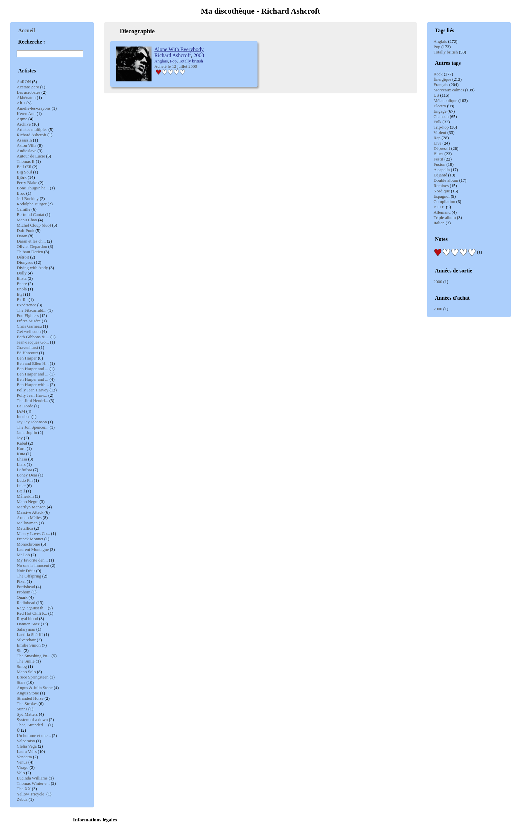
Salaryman (26, 629)
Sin (19, 650)
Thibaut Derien (30, 251)
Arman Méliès (29, 517)
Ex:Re (22, 299)
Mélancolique (445, 100)
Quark (22, 597)
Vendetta (24, 756)
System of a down (32, 719)
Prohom (23, 591)
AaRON (24, 81)
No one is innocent (33, 565)
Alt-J (21, 102)
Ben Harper (27, 358)
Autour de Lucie (31, 156)
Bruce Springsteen (33, 677)
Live (438, 143)
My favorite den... (32, 560)
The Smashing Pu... (33, 655)
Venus (22, 762)
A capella (442, 169)
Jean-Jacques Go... (33, 342)
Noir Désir (26, 570)
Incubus (23, 416)
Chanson (441, 116)
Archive (24, 124)
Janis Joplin (27, 432)
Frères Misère (29, 320)
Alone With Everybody (179, 49)
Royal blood (27, 618)
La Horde (25, 405)
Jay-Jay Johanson (32, 421)
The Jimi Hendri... (32, 400)
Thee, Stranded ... (32, 724)
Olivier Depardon (32, 246)
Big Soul (24, 171)
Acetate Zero (28, 86)
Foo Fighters (28, 315)
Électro (440, 105)
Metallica (25, 528)
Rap (437, 137)
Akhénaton (26, 97)
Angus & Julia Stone (34, 687)
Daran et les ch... (31, 241)
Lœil (21, 490)
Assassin (24, 140)
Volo (21, 772)
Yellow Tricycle (31, 793)
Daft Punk (25, 230)
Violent (440, 132)
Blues (439, 153)
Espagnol (442, 196)
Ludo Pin (25, 480)
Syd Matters (27, 714)
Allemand (442, 212)
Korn (21, 448)
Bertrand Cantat (30, 214)
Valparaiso (26, 740)
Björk (22, 177)
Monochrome (28, 544)
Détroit (23, 257)
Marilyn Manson (31, 506)
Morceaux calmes (449, 89)
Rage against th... (32, 607)
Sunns (22, 708)
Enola (22, 288)
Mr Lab (23, 554)
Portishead (26, 586)
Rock (438, 73)
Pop (437, 46)
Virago (22, 767)
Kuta (21, 453)
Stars (21, 682)
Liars (21, 464)
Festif (439, 158)
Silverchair (26, 639)
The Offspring (29, 575)
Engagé (440, 111)
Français (441, 84)
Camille (23, 209)
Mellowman (27, 522)
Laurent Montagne (33, 549)
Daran (22, 235)
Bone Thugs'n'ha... (33, 187)
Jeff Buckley (28, 198)
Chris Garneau (29, 326)
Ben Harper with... (33, 384)
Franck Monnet (30, 538)
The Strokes (27, 703)
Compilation (444, 201)
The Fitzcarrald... (32, 310)
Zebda (22, 799)
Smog (22, 666)
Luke (21, 485)
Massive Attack (30, 512)
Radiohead (26, 602)
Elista (22, 278)
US (436, 95)
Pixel (21, 581)
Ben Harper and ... (32, 368)
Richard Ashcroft (31, 134)
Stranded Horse (30, 698)
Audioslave (26, 150)
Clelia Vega (27, 746)
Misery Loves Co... (33, 533)
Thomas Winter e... (33, 783)
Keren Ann (26, 113)
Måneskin (25, 496)
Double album (446, 180)
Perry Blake (27, 182)
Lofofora (24, 469)
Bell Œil (24, 166)
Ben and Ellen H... (33, 363)
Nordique (442, 190)
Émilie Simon (29, 645)
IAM (21, 411)
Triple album (445, 217)
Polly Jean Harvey (32, 389)
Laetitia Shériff (30, 634)
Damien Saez (28, 623)
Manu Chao (27, 219)
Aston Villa (26, 145)
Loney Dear (27, 474)
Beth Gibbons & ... (33, 336)
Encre (22, 283)
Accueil (26, 30)
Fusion (439, 164)
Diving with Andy (32, 267)
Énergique (442, 79)
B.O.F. (439, 206)
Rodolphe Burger (32, 203)
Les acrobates (28, 92)
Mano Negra (27, 501)
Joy (20, 437)
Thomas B (26, 161)
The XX (24, 788)
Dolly (22, 272)
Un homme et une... (34, 735)
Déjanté (440, 174)
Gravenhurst (27, 347)
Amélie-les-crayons (34, 108)
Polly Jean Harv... (32, 395)
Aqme (22, 118)
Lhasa (22, 459)
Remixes (441, 185)
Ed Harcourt (27, 352)
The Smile (26, 661)
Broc (21, 193)
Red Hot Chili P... (32, 613)
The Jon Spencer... (33, 427)
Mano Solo (26, 671)
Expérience (26, 304)
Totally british (446, 52)
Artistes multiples (32, 129)
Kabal (22, 443)
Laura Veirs (27, 751)
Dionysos (25, 262)
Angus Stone (28, 692)
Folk (438, 121)
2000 (438, 281)
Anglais (440, 41)
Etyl (20, 294)
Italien (439, 222)
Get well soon (29, 331)
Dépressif (442, 148)
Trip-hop (441, 127)
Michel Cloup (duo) (34, 225)
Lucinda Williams (32, 778)
